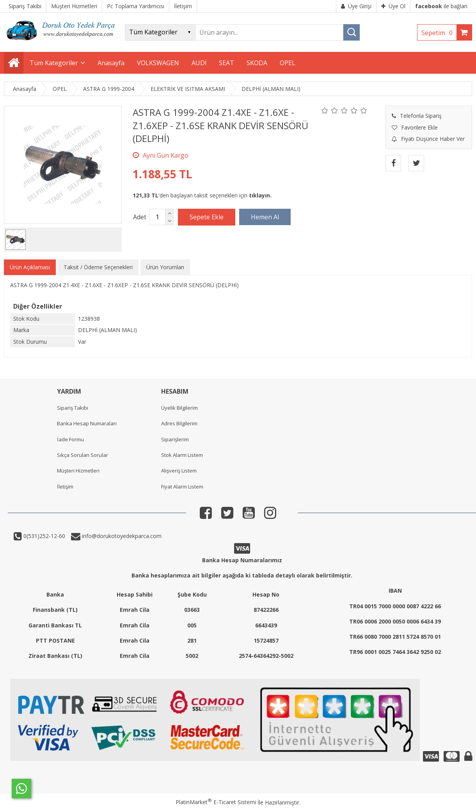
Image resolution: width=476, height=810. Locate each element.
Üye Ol (393, 6)
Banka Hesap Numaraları (87, 423)
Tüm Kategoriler (54, 63)
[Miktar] (157, 217)
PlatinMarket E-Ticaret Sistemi (216, 802)
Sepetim (438, 32)
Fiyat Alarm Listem (182, 486)
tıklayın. (260, 195)
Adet (139, 217)
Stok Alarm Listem (182, 454)
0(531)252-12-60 (43, 536)
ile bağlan (441, 6)
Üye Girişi (356, 6)
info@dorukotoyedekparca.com (121, 536)
